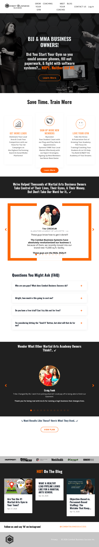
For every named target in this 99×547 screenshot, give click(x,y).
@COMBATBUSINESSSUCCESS (73, 526)
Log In (91, 6)
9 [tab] (63, 255)
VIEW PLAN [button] (49, 429)
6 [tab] (53, 255)
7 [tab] (56, 255)
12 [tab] (68, 410)
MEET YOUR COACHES (61, 6)
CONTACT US (80, 6)
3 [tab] (43, 255)
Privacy (54, 539)
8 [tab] (59, 255)
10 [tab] (61, 410)
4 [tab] (46, 255)
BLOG (69, 3)
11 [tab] (65, 410)
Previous (6, 229)
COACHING (48, 3)
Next (93, 229)
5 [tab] (49, 255)
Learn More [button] (49, 77)
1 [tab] (36, 255)
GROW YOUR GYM (38, 6)
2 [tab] (39, 255)
